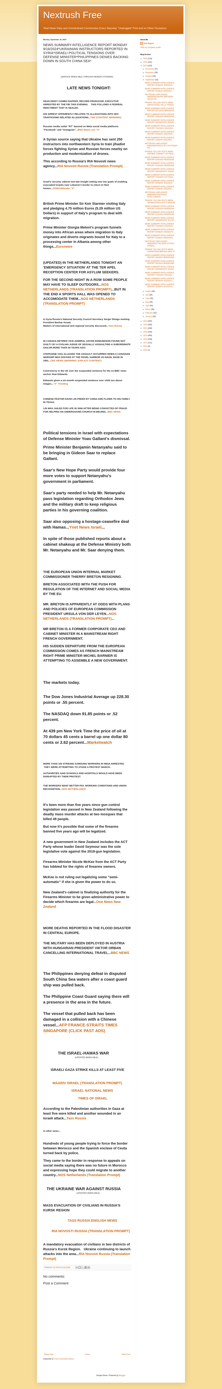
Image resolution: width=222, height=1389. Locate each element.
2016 (145, 346)
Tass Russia (115, 325)
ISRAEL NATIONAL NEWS (92, 1091)
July (147, 295)
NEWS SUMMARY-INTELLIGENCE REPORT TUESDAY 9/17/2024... (159, 176)
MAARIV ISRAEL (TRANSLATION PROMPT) (87, 1083)
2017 (145, 343)
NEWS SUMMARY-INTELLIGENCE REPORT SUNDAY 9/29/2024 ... (159, 90)
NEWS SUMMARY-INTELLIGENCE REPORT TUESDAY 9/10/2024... (159, 225)
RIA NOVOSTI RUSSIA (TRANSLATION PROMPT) (91, 1231)
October (148, 76)
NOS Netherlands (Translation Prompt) (89, 1175)
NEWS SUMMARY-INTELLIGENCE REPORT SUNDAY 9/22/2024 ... (159, 139)
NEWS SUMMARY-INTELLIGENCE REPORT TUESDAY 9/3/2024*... (159, 274)
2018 (145, 339)
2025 (145, 62)
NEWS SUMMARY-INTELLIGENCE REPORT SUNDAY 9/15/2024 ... (159, 188)
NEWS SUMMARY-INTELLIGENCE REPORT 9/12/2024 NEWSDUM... (160, 213)
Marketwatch (99, 742)
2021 (145, 328)
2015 (145, 350)
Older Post (125, 1354)
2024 (145, 66)
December (149, 69)
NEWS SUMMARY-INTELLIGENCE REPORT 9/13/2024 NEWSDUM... (160, 207)
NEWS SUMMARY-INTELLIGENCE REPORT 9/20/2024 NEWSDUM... (160, 158)
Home (87, 1354)
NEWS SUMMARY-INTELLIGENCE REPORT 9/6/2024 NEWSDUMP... (160, 256)
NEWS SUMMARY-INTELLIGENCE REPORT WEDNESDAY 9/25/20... (160, 121)
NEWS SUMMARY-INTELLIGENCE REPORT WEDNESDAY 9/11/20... (160, 219)
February (149, 313)
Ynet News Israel (85, 527)
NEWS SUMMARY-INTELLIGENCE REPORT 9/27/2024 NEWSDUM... (160, 109)
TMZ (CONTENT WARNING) (105, 117)
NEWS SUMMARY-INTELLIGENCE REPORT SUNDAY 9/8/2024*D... (159, 236)
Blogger (122, 1375)
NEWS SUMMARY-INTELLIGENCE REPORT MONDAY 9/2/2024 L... (159, 279)
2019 (145, 335)
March (148, 309)
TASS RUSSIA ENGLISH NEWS (92, 1220)
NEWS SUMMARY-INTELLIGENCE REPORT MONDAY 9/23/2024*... (159, 133)
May (147, 302)
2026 (145, 58)
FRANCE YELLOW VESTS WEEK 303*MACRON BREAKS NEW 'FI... (160, 250)
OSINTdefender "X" (64, 188)
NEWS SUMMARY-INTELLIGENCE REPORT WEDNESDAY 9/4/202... (160, 268)
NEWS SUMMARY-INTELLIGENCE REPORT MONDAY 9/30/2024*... (159, 84)
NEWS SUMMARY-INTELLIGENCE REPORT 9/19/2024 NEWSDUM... (160, 164)
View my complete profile (150, 47)
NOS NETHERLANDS (74, 789)
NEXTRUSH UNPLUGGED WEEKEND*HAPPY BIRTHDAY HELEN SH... (159, 96)
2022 (145, 325)
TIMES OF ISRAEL (92, 1098)
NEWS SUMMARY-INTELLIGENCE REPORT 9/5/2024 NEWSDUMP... (160, 262)
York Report (148, 43)
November (149, 72)
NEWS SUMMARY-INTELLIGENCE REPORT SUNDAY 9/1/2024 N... (159, 285)
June (147, 298)
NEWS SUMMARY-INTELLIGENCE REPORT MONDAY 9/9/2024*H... (160, 231)
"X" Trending (60, 383)
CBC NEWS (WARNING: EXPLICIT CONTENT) (75, 360)
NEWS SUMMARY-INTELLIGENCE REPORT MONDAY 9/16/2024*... (159, 182)
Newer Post (48, 1354)
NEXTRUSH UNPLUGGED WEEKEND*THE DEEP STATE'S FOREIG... (159, 243)
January (148, 316)
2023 (145, 321)
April (147, 306)
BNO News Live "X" (89, 129)
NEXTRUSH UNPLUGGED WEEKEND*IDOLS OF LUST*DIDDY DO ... (161, 145)
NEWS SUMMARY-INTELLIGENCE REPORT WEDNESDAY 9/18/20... (160, 170)
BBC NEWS (114, 411)
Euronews (64, 246)
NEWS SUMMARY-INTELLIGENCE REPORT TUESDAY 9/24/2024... (159, 127)
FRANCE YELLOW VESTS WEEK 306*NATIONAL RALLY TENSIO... (160, 104)
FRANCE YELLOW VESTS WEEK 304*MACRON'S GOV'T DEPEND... (161, 201)
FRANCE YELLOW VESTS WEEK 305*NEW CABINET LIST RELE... (160, 152)
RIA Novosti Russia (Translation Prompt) (90, 166)
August (148, 291)
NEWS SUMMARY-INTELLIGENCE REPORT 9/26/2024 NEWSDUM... (160, 115)
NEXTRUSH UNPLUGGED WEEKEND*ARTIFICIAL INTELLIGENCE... (156, 194)
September (150, 80)
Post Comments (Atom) (64, 1359)
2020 (145, 332)
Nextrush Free (72, 15)
